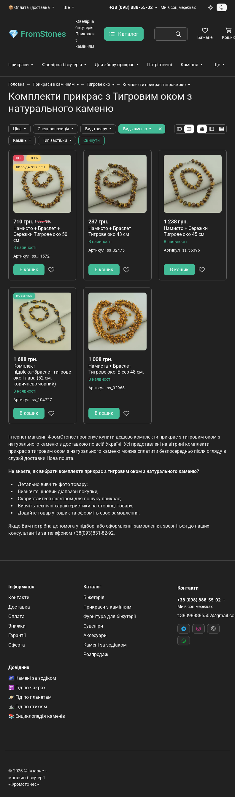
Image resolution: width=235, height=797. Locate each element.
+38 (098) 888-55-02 (131, 7)
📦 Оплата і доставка (29, 7)
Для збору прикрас (114, 64)
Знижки (17, 626)
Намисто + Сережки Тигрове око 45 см (186, 231)
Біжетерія (93, 597)
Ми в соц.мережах (178, 7)
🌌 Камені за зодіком (32, 678)
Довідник (18, 667)
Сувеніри (93, 626)
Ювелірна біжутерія (62, 64)
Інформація (21, 587)
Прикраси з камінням (107, 607)
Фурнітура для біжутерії (109, 616)
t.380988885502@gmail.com (202, 615)
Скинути (91, 140)
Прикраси (18, 64)
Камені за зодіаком (105, 645)
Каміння (189, 64)
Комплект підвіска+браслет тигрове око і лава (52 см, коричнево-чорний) (42, 375)
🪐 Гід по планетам (30, 697)
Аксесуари (95, 635)
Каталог (92, 587)
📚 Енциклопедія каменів (36, 716)
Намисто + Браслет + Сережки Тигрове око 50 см (40, 234)
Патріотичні (159, 64)
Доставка (19, 607)
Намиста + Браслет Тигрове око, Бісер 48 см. (116, 369)
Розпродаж (95, 654)
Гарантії (17, 635)
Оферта (16, 645)
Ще (66, 7)
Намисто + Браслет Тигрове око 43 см (109, 231)
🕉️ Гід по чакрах (27, 687)
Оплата (16, 616)
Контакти (18, 597)
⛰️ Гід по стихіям (27, 706)
